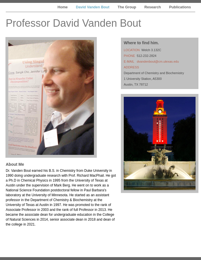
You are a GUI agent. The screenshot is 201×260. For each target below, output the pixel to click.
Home (63, 7)
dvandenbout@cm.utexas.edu (158, 61)
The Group (127, 7)
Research (153, 7)
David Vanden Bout (93, 7)
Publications (180, 7)
